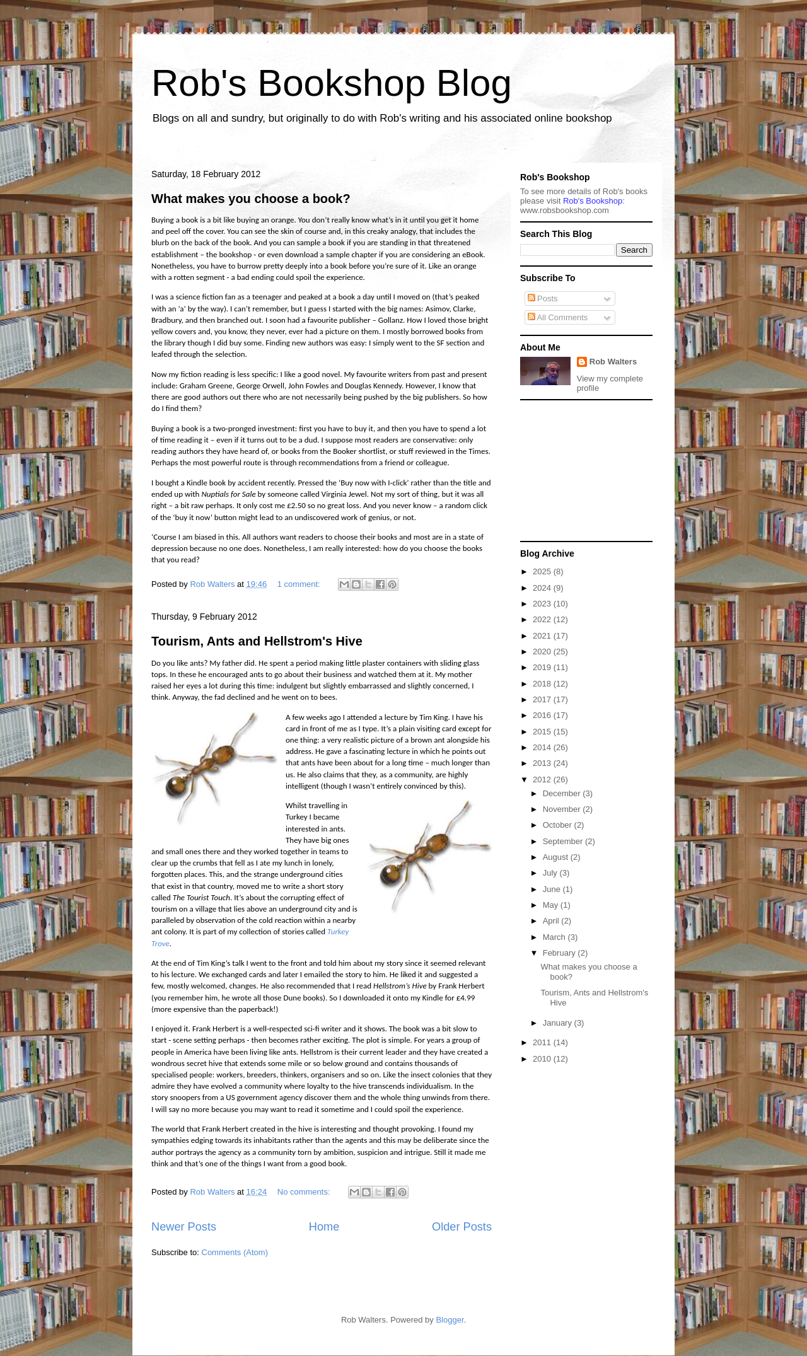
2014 (543, 747)
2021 (543, 635)
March (555, 937)
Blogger (449, 1319)
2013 (543, 763)
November (563, 809)
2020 (543, 651)
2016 (543, 715)
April (552, 920)
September (564, 841)
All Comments (558, 317)
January (558, 1023)
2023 (543, 603)
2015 (543, 731)
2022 (543, 619)
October (558, 825)
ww (564, 210)
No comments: (304, 1192)
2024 (543, 588)
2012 (543, 779)
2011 (543, 1042)
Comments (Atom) (235, 1252)
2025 (543, 571)
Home (324, 1226)
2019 (543, 667)
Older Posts (462, 1226)
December (563, 793)
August (557, 857)
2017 (543, 699)
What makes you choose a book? (251, 199)
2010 (543, 1058)
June (553, 889)
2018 (543, 683)
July (551, 873)
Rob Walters (613, 361)
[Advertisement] (583, 470)
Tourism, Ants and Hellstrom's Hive (257, 641)
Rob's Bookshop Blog (331, 83)
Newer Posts (183, 1226)
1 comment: (300, 584)
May (551, 905)
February (560, 953)
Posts (543, 298)
